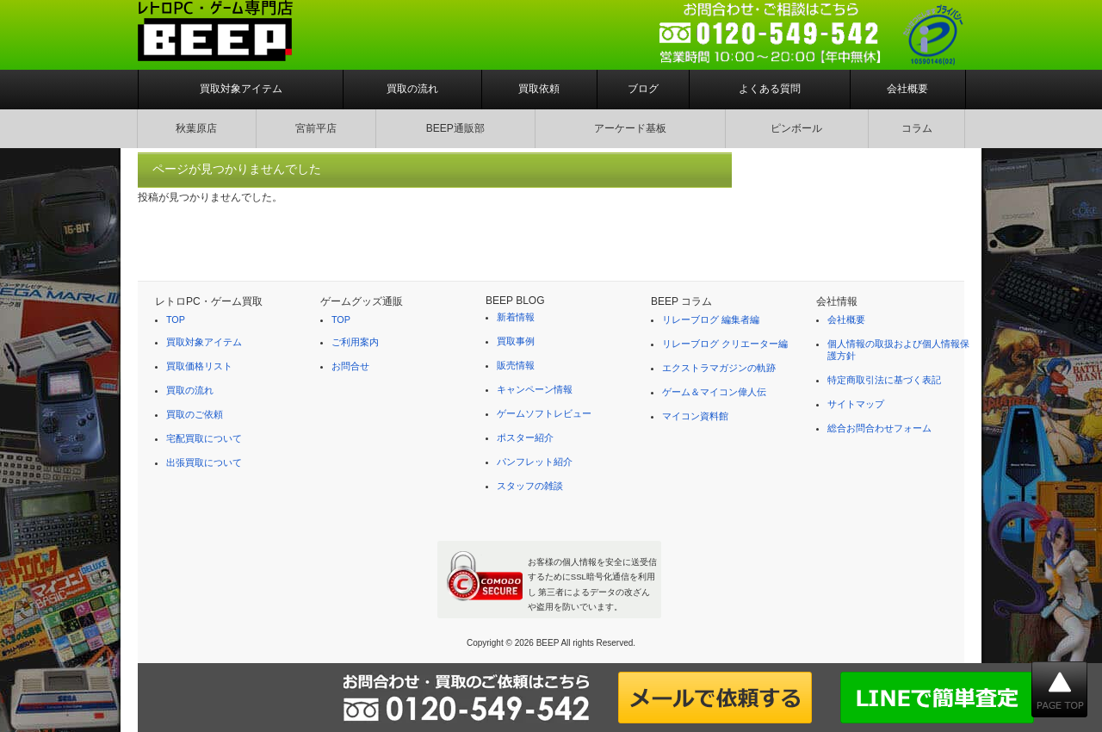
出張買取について (204, 462)
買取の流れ (412, 89)
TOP (175, 319)
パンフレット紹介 (535, 461)
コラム (916, 128)
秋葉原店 (196, 128)
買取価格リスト (199, 366)
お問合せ (350, 366)
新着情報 (516, 317)
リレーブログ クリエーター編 (725, 343)
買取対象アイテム (241, 89)
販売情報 (516, 365)
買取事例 (516, 341)
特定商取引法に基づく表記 (884, 380)
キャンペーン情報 (535, 389)
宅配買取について (204, 438)
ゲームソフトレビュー (544, 413)
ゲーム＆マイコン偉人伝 (714, 392)
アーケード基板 (630, 128)
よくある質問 (770, 89)
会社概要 (907, 89)
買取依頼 (539, 89)
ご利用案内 (355, 342)
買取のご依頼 (194, 414)
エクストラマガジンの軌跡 (719, 368)
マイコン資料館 (695, 416)
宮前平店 (316, 128)
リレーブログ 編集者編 (710, 319)
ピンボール (796, 128)
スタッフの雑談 (530, 486)
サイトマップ (855, 404)
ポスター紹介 (525, 437)
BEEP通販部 (455, 128)
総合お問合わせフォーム (879, 428)
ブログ (643, 89)
